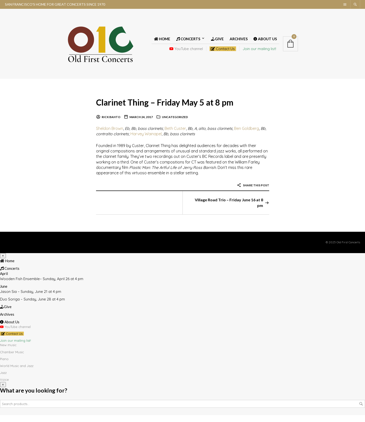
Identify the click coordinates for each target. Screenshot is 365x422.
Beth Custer (175, 135)
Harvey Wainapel (146, 140)
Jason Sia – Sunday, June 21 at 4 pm (30, 298)
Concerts (188, 42)
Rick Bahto (111, 124)
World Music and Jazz (16, 372)
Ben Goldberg (246, 135)
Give (217, 42)
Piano (4, 366)
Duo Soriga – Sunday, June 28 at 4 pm (32, 305)
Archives (239, 42)
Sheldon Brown (109, 135)
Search (361, 411)
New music (8, 352)
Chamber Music (12, 359)
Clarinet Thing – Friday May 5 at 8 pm (177, 108)
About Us (265, 42)
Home (162, 42)
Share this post (253, 192)
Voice (4, 386)
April (4, 280)
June (3, 293)
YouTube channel (186, 52)
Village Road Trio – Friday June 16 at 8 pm (229, 209)
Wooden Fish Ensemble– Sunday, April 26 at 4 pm (41, 285)
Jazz (3, 379)
